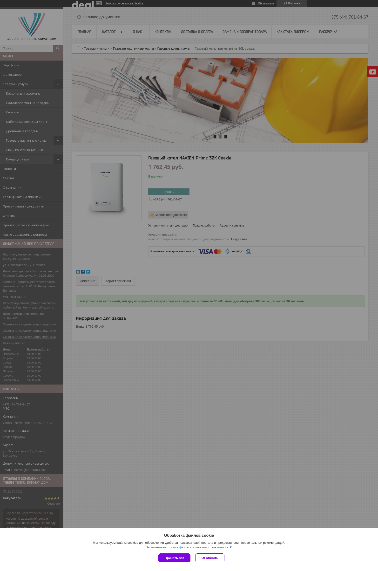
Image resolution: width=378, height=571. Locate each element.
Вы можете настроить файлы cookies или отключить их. (187, 547)
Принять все (174, 558)
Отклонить (210, 558)
